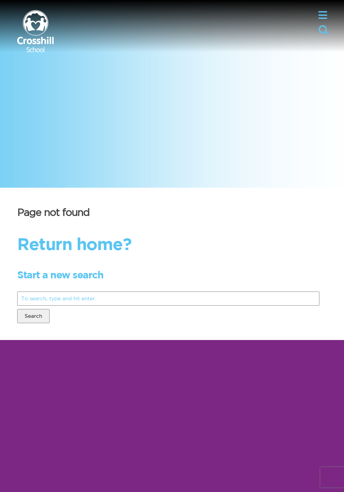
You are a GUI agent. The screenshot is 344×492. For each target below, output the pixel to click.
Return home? (74, 243)
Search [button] (33, 316)
